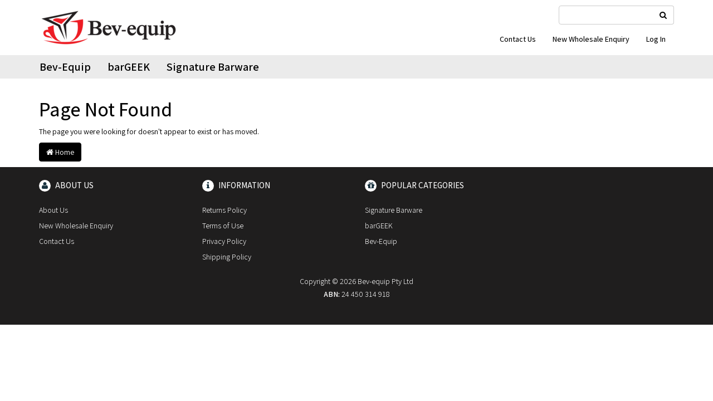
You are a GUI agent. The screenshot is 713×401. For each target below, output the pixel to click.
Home (60, 152)
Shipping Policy (226, 257)
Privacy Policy (224, 241)
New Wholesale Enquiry (591, 39)
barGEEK (129, 67)
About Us (53, 210)
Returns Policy (224, 210)
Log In (656, 39)
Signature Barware (213, 67)
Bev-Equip (65, 67)
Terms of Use (222, 226)
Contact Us (518, 39)
